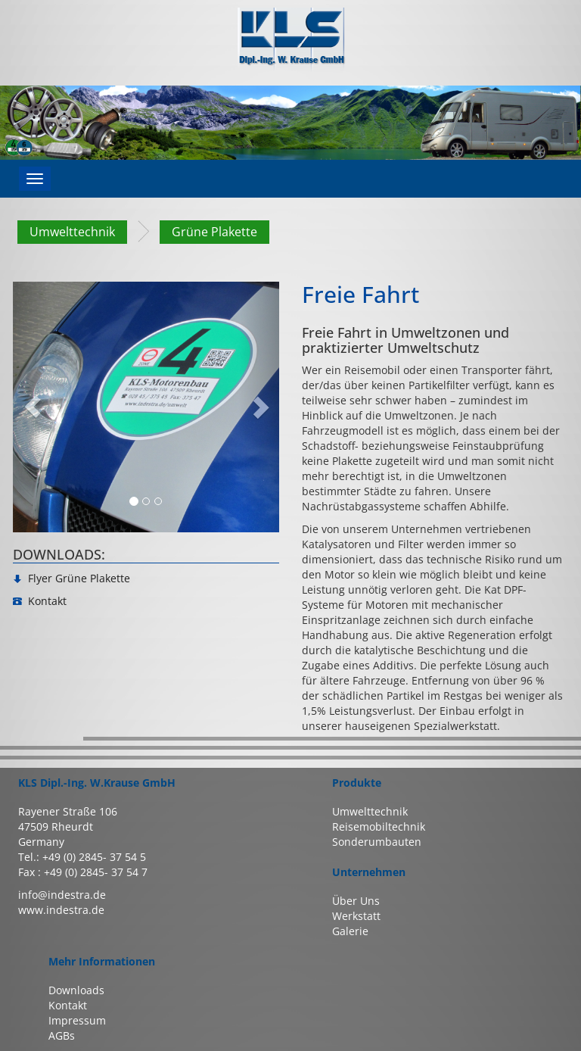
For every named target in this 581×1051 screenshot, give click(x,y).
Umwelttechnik (72, 231)
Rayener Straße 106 (67, 811)
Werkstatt (356, 916)
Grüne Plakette (214, 231)
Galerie (350, 931)
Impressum (77, 1020)
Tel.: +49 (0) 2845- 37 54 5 (82, 857)
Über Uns (356, 901)
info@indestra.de (62, 894)
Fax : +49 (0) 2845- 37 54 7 (83, 872)
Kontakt (67, 1005)
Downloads (76, 990)
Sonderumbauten (376, 841)
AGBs (61, 1035)
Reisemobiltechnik (378, 826)
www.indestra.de (61, 910)
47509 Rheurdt (55, 826)
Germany (41, 841)
